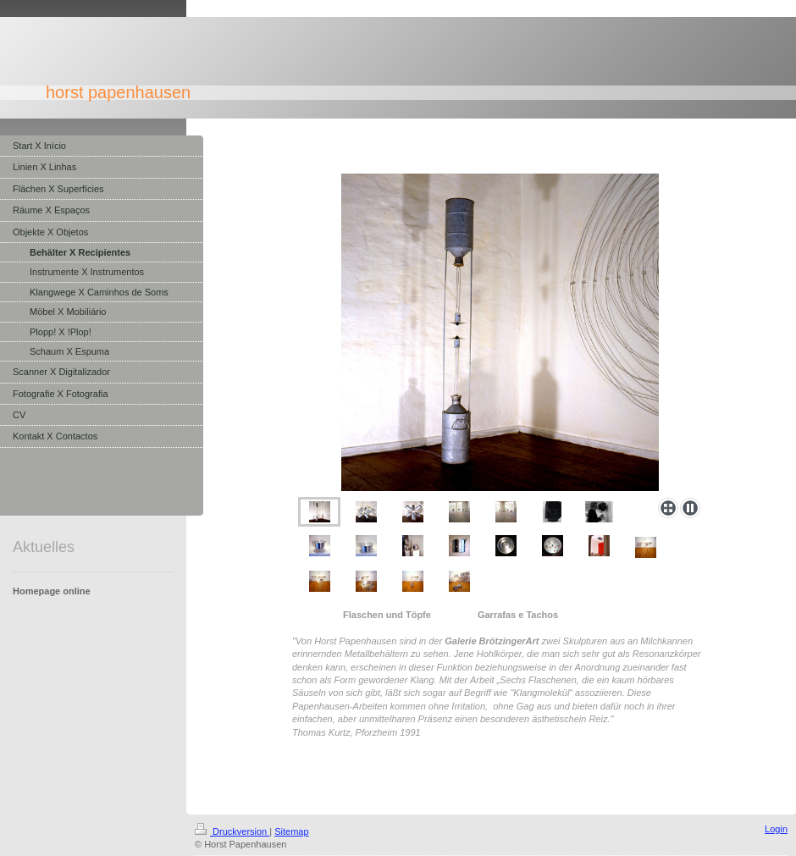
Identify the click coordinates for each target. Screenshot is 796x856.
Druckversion (232, 831)
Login (776, 829)
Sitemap (291, 831)
